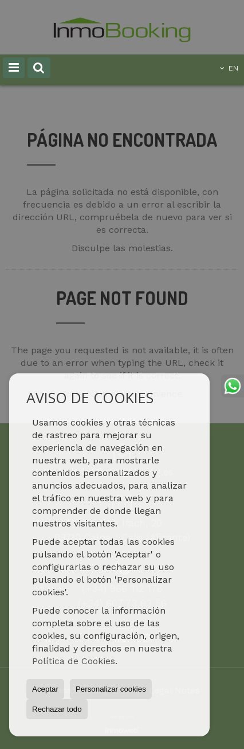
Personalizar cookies (111, 689)
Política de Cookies (73, 661)
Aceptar (45, 689)
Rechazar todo (57, 709)
